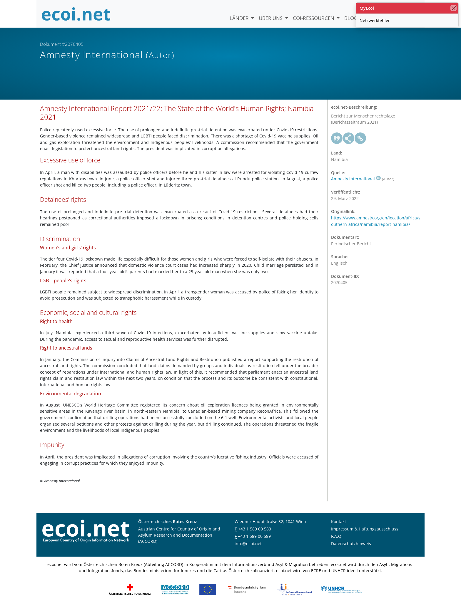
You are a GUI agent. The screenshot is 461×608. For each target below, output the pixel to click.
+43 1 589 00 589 (254, 536)
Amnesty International (356, 179)
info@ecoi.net (248, 543)
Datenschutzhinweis (351, 543)
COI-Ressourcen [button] (314, 18)
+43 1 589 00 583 (254, 529)
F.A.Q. (337, 536)
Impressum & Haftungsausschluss (364, 529)
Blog (351, 18)
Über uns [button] (271, 18)
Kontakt (338, 521)
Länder (240, 18)
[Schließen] (453, 8)
